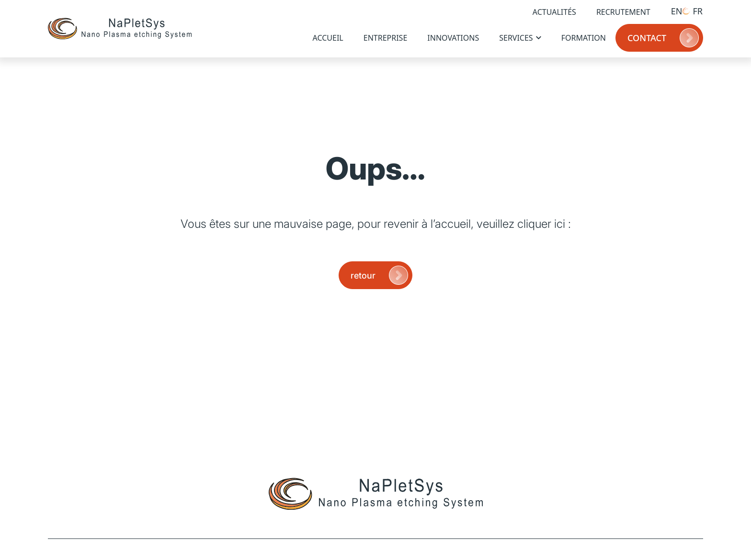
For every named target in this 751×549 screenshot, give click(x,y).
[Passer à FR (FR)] (692, 11)
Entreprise (386, 38)
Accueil (328, 38)
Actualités (554, 12)
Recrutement (623, 12)
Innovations (453, 38)
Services (520, 38)
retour (380, 275)
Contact (664, 37)
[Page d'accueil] (120, 29)
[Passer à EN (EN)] (671, 11)
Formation (583, 38)
